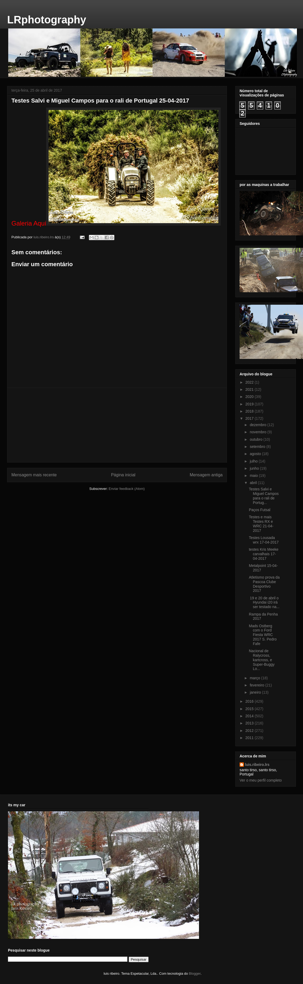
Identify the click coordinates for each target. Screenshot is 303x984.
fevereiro (257, 685)
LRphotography (46, 20)
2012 (250, 730)
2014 (250, 716)
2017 (250, 418)
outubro (256, 439)
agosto (256, 454)
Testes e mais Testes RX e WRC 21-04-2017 (261, 523)
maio (254, 475)
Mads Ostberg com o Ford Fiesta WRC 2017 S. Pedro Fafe (263, 635)
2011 (250, 738)
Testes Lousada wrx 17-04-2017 (264, 540)
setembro (258, 446)
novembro (258, 432)
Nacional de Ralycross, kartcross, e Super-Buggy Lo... (262, 660)
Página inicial (123, 475)
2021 (250, 389)
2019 (250, 404)
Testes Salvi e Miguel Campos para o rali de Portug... (264, 495)
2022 (250, 382)
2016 (250, 701)
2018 (250, 411)
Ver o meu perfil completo (261, 780)
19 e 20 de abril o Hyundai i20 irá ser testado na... (264, 602)
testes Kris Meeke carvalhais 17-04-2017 (263, 554)
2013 (250, 723)
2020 (250, 397)
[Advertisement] (117, 425)
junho (255, 468)
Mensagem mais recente (34, 475)
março (255, 678)
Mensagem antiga (206, 475)
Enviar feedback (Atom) (127, 489)
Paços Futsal (259, 510)
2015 (250, 709)
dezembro (258, 425)
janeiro (256, 692)
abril (254, 483)
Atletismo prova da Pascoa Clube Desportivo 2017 (264, 584)
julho (254, 461)
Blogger (195, 973)
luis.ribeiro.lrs (257, 764)
